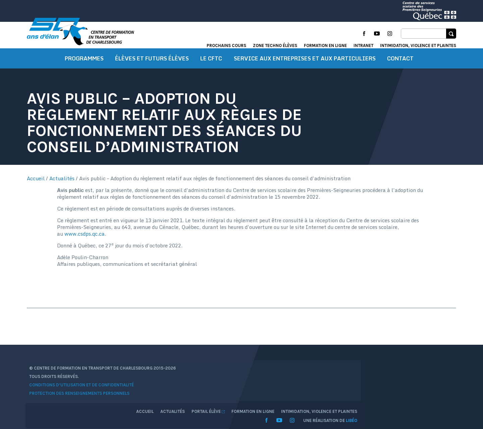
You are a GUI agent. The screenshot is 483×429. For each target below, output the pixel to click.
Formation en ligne (325, 45)
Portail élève (390, 382)
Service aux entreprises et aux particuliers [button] (305, 68)
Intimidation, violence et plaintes (418, 45)
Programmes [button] (84, 68)
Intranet (363, 45)
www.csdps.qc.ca (334, 251)
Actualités (61, 189)
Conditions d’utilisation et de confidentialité (79, 399)
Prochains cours (226, 45)
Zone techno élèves (275, 45)
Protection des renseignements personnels (77, 408)
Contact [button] (400, 68)
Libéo (450, 400)
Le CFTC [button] (211, 68)
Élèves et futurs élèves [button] (152, 68)
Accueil (36, 189)
